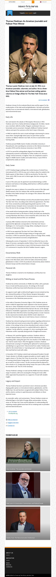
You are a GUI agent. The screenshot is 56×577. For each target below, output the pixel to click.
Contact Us (10, 425)
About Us (8, 564)
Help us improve (11, 420)
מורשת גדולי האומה (28, 6)
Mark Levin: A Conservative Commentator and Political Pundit (24, 503)
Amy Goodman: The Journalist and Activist (18, 469)
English (43, 2)
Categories (12, 2)
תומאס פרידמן (44, 100)
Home (8, 563)
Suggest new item (12, 422)
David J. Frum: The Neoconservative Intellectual (20, 538)
